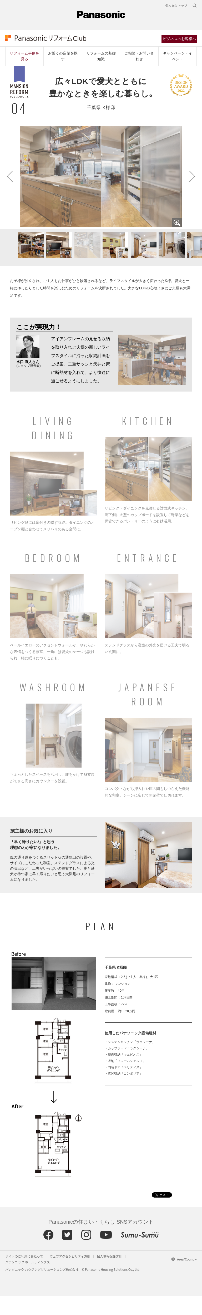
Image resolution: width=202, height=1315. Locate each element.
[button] (57, 266)
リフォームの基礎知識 (101, 58)
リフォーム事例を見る (24, 58)
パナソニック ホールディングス (27, 1280)
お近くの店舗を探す (63, 58)
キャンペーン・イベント (177, 58)
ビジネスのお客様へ (180, 40)
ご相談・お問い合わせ (139, 58)
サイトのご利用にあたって (24, 1275)
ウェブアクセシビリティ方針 (69, 1275)
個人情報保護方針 (109, 1275)
